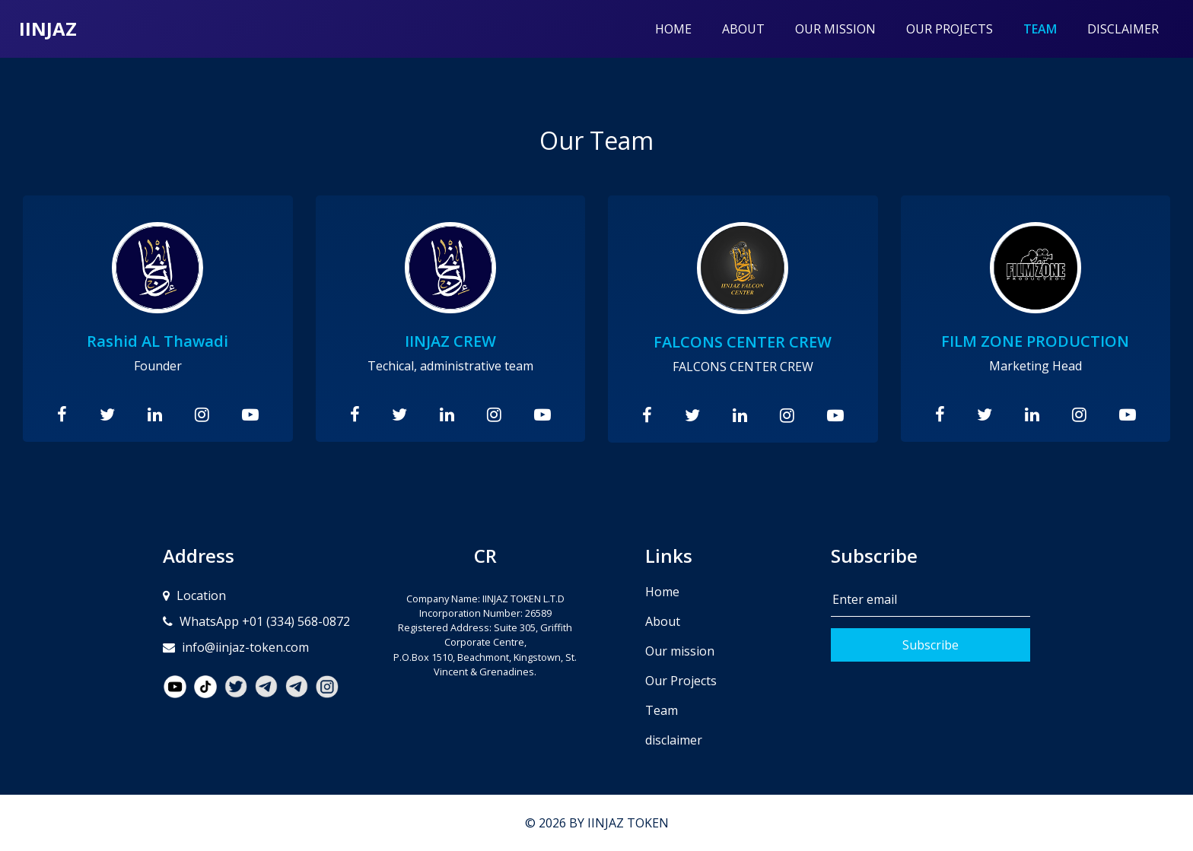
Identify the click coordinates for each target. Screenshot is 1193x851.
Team (1047, 28)
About (743, 29)
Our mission (835, 29)
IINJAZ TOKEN (628, 822)
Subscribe (930, 645)
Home (673, 29)
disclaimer (1123, 29)
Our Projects (949, 29)
